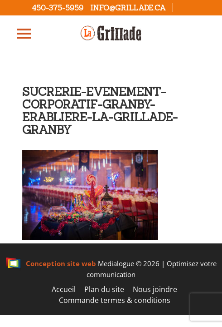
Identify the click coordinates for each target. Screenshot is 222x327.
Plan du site (104, 289)
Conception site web (50, 263)
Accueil (64, 289)
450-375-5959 (57, 7)
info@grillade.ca (128, 7)
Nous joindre (155, 289)
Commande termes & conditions (114, 300)
